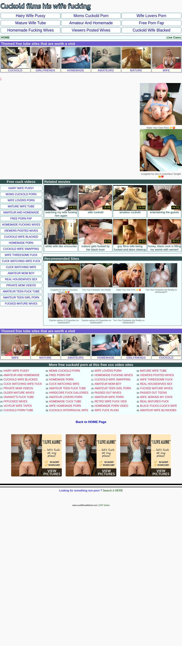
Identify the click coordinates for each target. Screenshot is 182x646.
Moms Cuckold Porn (90, 15)
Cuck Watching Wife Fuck (21, 261)
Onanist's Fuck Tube (19, 397)
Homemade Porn (21, 242)
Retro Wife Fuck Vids (111, 401)
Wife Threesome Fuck (21, 255)
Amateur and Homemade (91, 23)
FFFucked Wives (15, 401)
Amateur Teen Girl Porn (21, 297)
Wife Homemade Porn (65, 405)
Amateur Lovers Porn (65, 397)
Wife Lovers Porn (151, 15)
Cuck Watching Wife (21, 267)
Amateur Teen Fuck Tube (21, 291)
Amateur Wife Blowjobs (158, 410)
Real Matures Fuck (154, 401)
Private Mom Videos (21, 285)
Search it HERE (113, 490)
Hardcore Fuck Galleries (68, 392)
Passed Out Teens (153, 392)
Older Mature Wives (19, 392)
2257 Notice (104, 505)
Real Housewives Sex (21, 279)
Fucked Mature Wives (21, 303)
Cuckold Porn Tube (18, 410)
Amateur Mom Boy (21, 273)
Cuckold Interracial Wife (68, 410)
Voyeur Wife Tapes (18, 405)
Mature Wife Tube (30, 23)
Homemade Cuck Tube (65, 401)
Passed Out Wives (108, 392)
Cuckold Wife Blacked (151, 30)
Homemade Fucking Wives (30, 30)
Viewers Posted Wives (91, 30)
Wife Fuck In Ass (107, 410)
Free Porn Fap (151, 23)
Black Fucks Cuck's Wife (158, 405)
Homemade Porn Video (111, 405)
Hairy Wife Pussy (30, 15)
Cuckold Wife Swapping (21, 249)
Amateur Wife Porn (109, 397)
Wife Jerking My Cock (156, 397)
